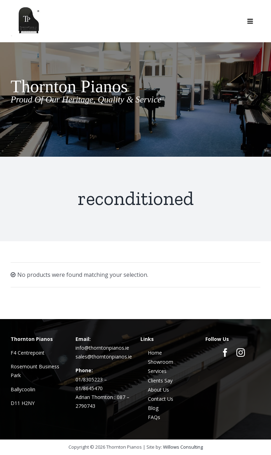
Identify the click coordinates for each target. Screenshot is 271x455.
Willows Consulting (183, 447)
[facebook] (225, 352)
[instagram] (240, 352)
